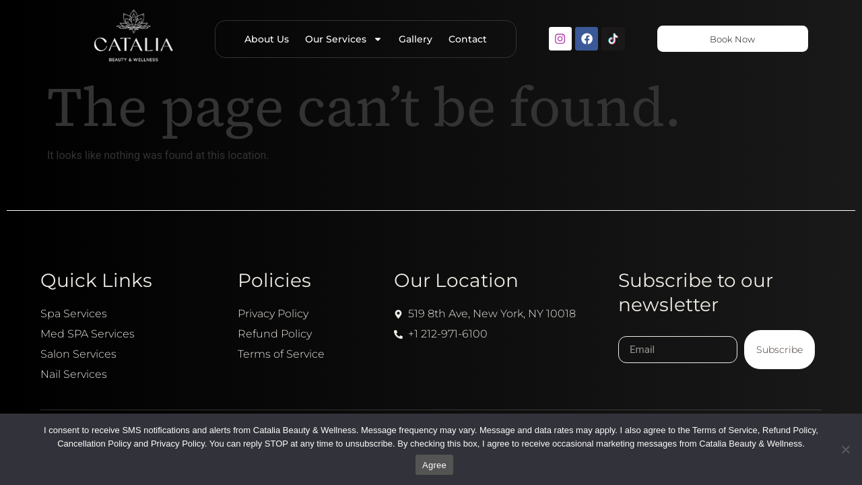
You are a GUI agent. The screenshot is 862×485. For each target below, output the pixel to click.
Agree (434, 465)
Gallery (410, 39)
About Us (261, 39)
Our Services (338, 39)
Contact (462, 39)
